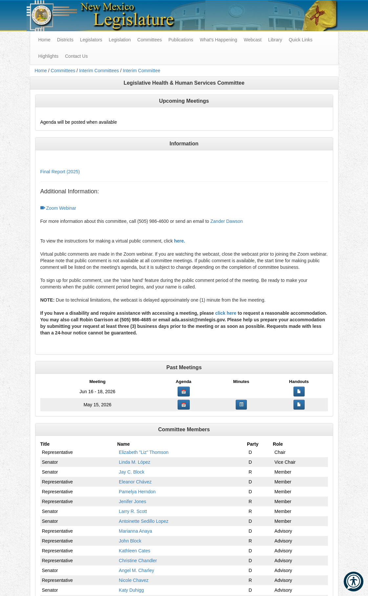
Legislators (91, 39)
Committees (149, 39)
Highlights (48, 56)
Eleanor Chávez (135, 481)
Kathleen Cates (134, 550)
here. (179, 241)
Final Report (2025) (60, 171)
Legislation (120, 39)
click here (225, 313)
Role (278, 444)
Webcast (252, 39)
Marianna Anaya (135, 531)
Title (45, 444)
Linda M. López (134, 462)
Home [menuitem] (44, 39)
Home (41, 70)
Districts (65, 39)
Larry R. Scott (133, 511)
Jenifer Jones (132, 501)
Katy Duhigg (131, 590)
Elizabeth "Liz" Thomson (143, 452)
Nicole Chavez (133, 580)
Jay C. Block (131, 472)
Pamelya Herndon (137, 491)
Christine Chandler (138, 560)
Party (252, 444)
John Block (130, 540)
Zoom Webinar (58, 208)
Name (123, 444)
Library (275, 39)
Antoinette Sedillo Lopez (143, 521)
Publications (180, 39)
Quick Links (300, 39)
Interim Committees (99, 70)
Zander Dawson (226, 221)
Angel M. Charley (136, 570)
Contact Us (76, 56)
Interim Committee (141, 70)
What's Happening (218, 39)
